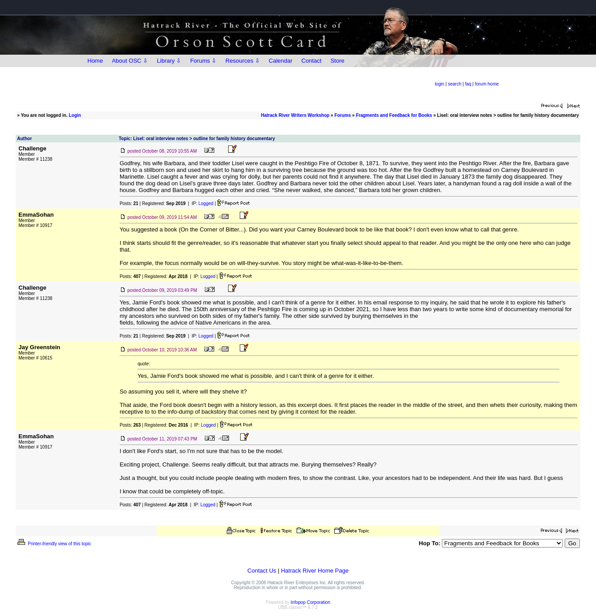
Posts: (129, 203)
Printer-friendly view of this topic (53, 543)
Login (75, 115)
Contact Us (261, 570)
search (454, 83)
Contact (312, 60)
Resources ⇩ (242, 60)
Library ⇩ (169, 60)
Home (95, 60)
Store (337, 60)
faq (468, 83)
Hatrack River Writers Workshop (295, 115)
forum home (487, 83)
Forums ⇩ (203, 60)
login (439, 83)
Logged (206, 203)
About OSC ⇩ (130, 60)
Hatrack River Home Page (315, 570)
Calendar (281, 60)
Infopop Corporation (310, 602)
